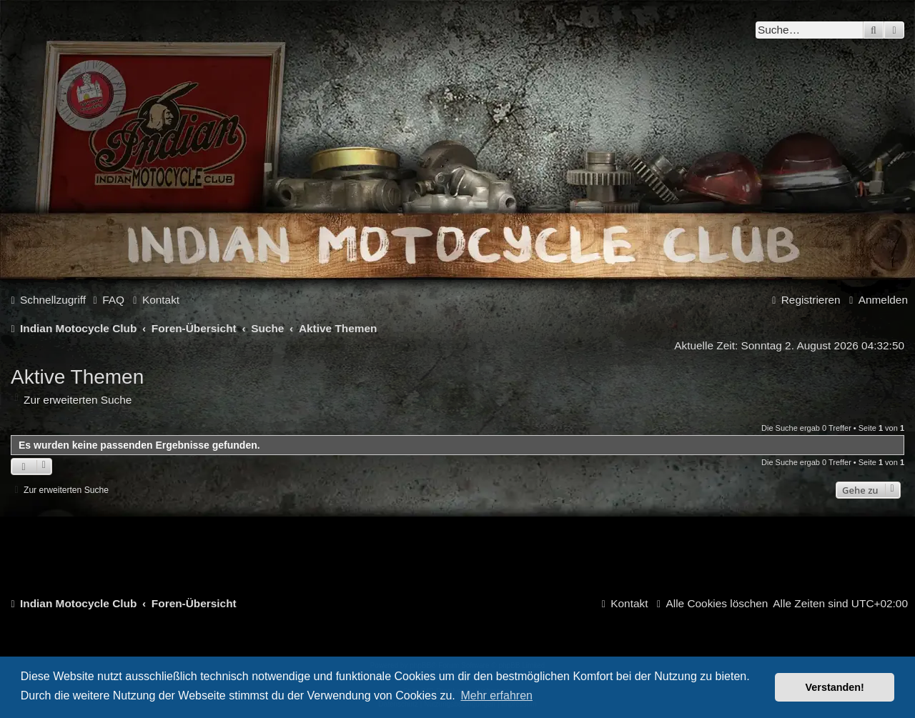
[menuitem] (106, 300)
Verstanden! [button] (835, 687)
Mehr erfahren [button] (496, 695)
